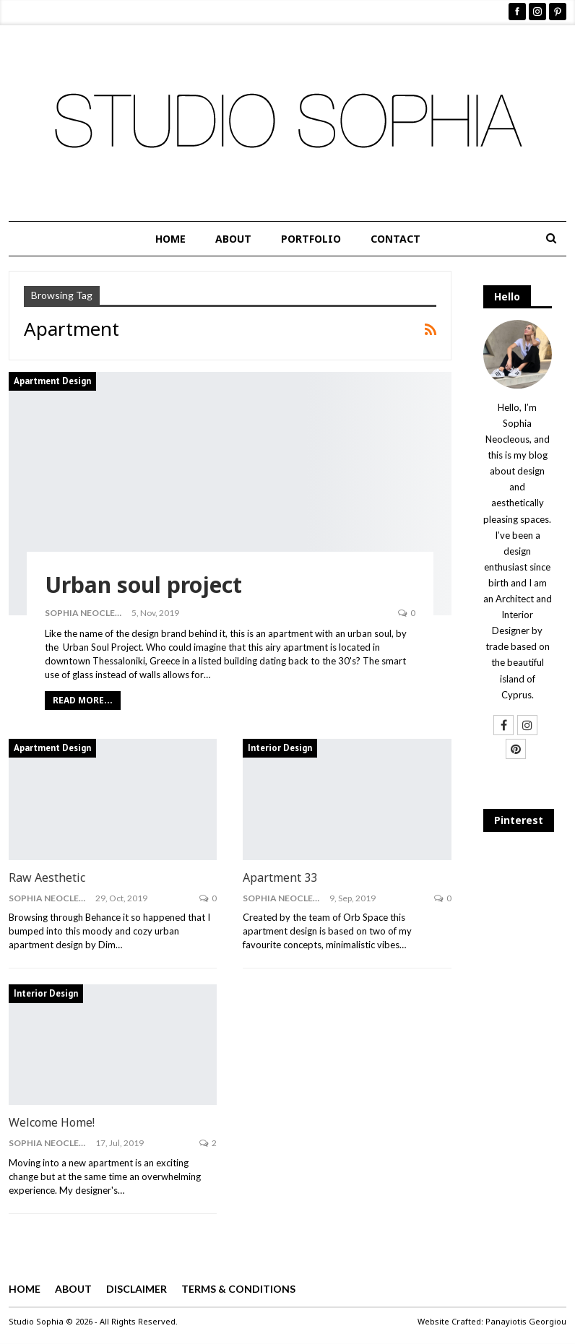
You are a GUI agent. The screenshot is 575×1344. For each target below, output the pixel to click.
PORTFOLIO (311, 239)
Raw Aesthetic (47, 877)
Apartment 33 (280, 877)
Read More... (83, 700)
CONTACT (395, 239)
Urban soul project (143, 584)
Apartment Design (52, 381)
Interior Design (280, 748)
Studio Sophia (36, 1321)
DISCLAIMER (136, 1289)
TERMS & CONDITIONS (238, 1289)
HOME (170, 239)
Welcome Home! (52, 1122)
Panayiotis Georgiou (525, 1321)
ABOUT (233, 239)
